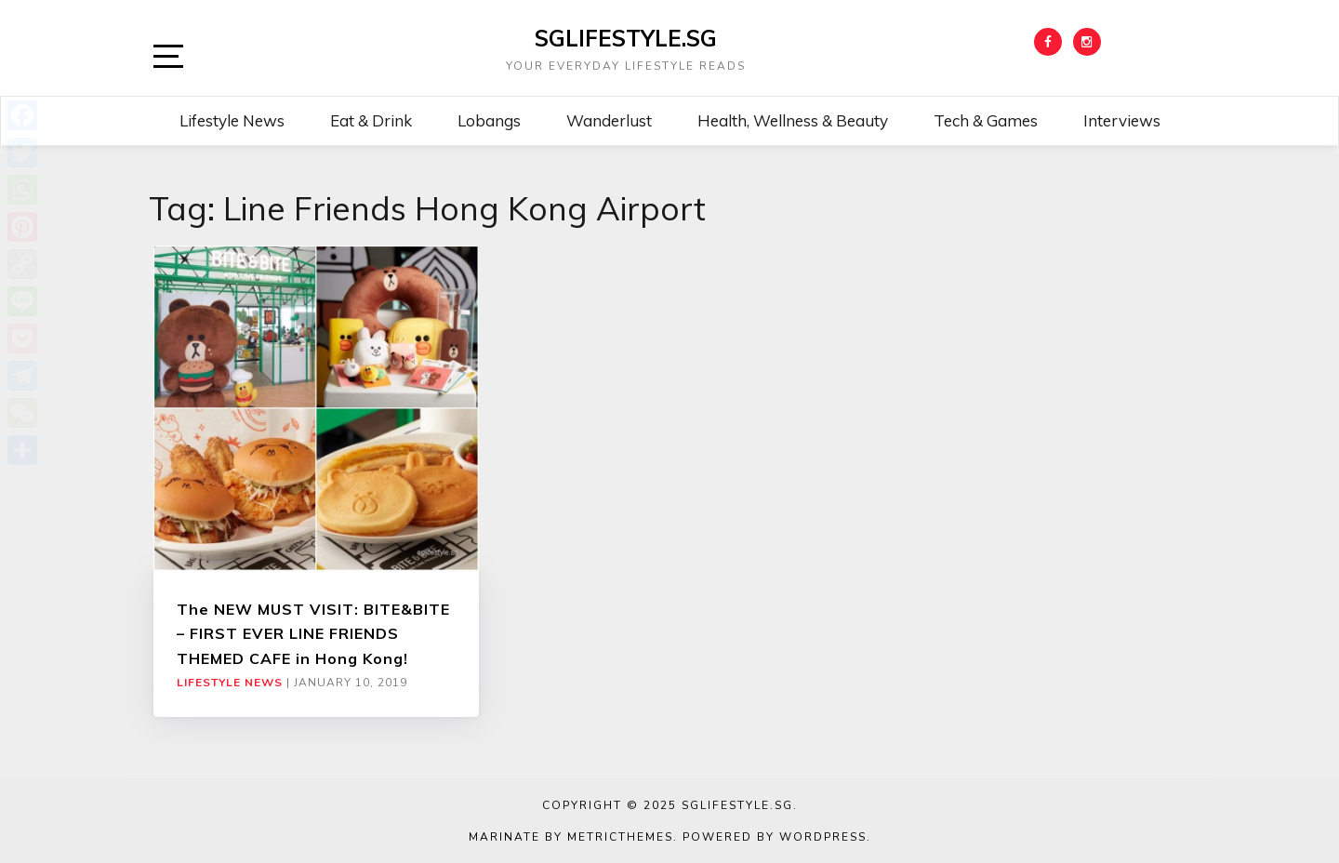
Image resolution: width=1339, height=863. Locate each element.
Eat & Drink (371, 120)
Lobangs (489, 120)
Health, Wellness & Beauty (792, 120)
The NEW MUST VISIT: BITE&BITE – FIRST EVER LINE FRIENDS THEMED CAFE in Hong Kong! (313, 634)
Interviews (1121, 120)
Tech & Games (986, 120)
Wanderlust (609, 120)
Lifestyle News (232, 120)
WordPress (823, 837)
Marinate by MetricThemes (571, 837)
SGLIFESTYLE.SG (626, 38)
